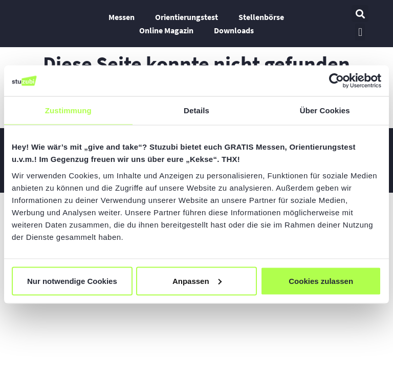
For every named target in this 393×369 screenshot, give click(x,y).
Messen (121, 17)
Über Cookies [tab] (325, 110)
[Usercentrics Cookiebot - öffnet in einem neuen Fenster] (336, 81)
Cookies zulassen (321, 280)
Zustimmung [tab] (68, 110)
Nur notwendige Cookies (72, 280)
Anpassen (197, 280)
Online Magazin (166, 30)
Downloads (234, 30)
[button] (360, 13)
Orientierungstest (186, 17)
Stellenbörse (261, 17)
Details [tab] (196, 110)
